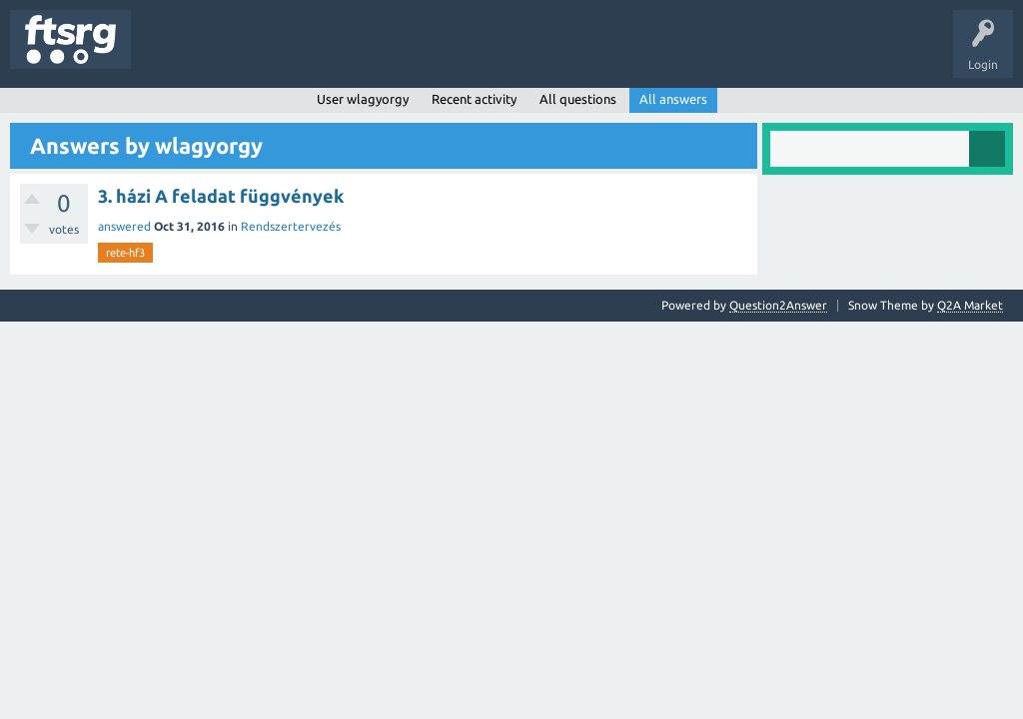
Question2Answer (778, 305)
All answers (673, 99)
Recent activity (474, 99)
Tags (334, 54)
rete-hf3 (125, 253)
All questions (577, 99)
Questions (173, 54)
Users (396, 54)
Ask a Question (590, 54)
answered (124, 226)
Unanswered (257, 54)
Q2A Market (970, 305)
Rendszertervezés (291, 226)
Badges (458, 54)
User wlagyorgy (363, 99)
